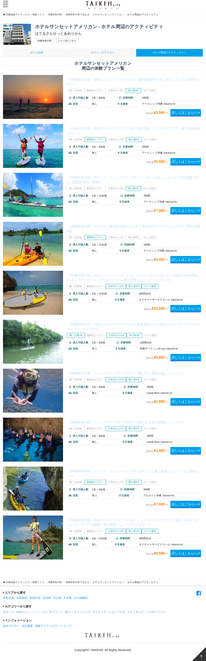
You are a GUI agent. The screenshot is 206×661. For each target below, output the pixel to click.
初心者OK (133, 91)
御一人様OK (75, 91)
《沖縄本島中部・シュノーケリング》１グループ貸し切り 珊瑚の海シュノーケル (133, 376)
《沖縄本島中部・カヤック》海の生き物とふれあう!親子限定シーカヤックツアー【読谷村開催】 (133, 229)
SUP (31, 612)
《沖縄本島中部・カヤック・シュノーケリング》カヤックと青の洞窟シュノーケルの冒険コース (133, 474)
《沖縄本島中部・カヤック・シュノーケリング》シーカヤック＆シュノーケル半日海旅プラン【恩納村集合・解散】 (133, 180)
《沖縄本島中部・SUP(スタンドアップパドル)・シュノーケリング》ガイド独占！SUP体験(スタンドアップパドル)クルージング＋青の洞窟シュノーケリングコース (132, 280)
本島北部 (8, 598)
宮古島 (57, 598)
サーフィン (56, 612)
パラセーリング (156, 612)
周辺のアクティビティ (169, 53)
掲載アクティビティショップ (53, 626)
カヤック (8, 612)
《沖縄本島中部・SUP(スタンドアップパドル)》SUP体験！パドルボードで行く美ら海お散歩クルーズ (132, 131)
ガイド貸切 (149, 91)
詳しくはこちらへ (185, 113)
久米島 (67, 598)
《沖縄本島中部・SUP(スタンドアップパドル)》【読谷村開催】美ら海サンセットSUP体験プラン (132, 82)
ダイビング (99, 612)
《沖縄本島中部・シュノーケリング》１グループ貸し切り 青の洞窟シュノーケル (133, 425)
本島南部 (21, 598)
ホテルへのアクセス (102, 53)
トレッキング (135, 612)
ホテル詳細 (36, 53)
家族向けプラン (95, 91)
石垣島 (47, 598)
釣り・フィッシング (77, 612)
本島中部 (35, 598)
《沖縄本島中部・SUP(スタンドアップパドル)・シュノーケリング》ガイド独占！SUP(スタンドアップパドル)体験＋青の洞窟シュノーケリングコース (132, 525)
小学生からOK (115, 91)
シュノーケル (116, 612)
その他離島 (81, 598)
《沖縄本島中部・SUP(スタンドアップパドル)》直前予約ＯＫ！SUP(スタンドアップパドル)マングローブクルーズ (132, 327)
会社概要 (27, 626)
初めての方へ (11, 626)
